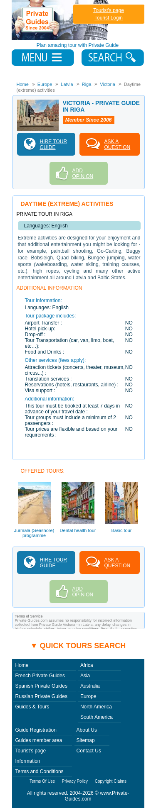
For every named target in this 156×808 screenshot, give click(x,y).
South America (96, 717)
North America (96, 707)
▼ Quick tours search (78, 646)
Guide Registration (36, 730)
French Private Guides (40, 676)
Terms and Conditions (39, 771)
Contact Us (89, 751)
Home (22, 665)
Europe (88, 696)
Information (27, 761)
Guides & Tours (32, 707)
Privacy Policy (75, 781)
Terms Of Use (42, 781)
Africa (86, 665)
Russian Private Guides (41, 696)
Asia (85, 676)
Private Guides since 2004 (61, 20)
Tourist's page (108, 10)
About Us (87, 730)
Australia (90, 686)
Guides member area (38, 740)
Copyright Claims (110, 781)
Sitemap (86, 740)
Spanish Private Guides (41, 686)
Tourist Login (108, 18)
